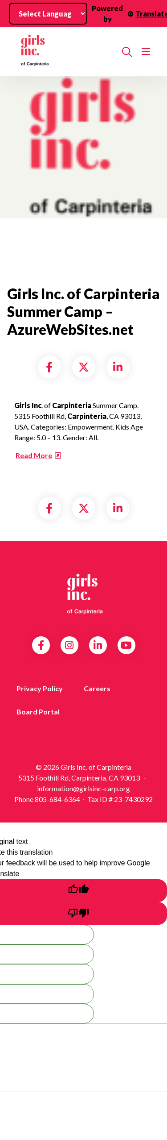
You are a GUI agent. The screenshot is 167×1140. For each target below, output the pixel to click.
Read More (34, 455)
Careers (97, 688)
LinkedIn (98, 645)
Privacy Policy (39, 688)
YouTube (126, 645)
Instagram (69, 645)
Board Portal (38, 711)
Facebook (41, 645)
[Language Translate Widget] (48, 14)
